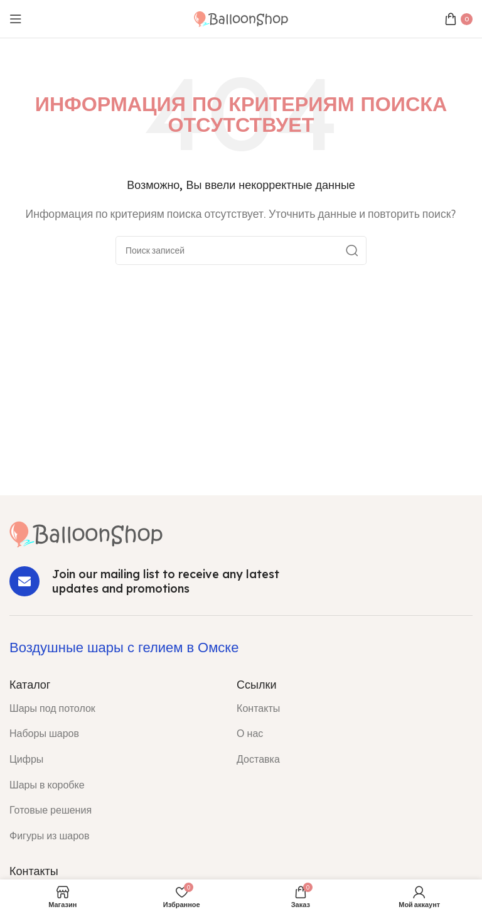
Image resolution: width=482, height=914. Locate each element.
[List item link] (113, 709)
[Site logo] (241, 18)
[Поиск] (241, 250)
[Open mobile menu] (15, 18)
